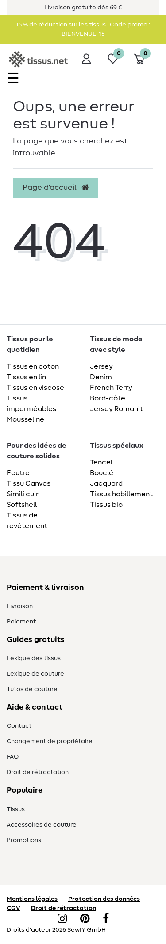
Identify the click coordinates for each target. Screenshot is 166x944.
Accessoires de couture (42, 825)
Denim (101, 377)
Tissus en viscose (35, 387)
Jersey (101, 366)
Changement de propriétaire (50, 741)
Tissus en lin (26, 377)
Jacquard (106, 483)
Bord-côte (107, 398)
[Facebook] (106, 919)
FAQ (13, 757)
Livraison (20, 606)
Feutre (18, 472)
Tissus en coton (33, 366)
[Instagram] (62, 919)
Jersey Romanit (116, 408)
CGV (13, 908)
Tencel (101, 462)
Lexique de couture (35, 674)
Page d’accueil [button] (56, 188)
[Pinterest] (84, 919)
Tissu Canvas (28, 483)
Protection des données (104, 899)
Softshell (22, 504)
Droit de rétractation (38, 772)
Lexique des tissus (34, 658)
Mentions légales (32, 899)
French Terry (111, 387)
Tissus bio (106, 504)
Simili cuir (23, 494)
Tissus (16, 809)
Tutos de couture (32, 689)
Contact (19, 726)
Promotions (24, 840)
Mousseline (25, 419)
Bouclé (101, 472)
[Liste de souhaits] (113, 59)
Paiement (21, 622)
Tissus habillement (121, 494)
